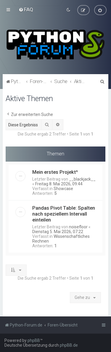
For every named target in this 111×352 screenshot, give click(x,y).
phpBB (34, 340)
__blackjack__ (82, 178)
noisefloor (78, 226)
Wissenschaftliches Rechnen (61, 238)
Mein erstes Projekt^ (55, 172)
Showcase (63, 188)
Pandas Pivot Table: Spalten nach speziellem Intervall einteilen (63, 213)
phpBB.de (69, 345)
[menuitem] (26, 9)
